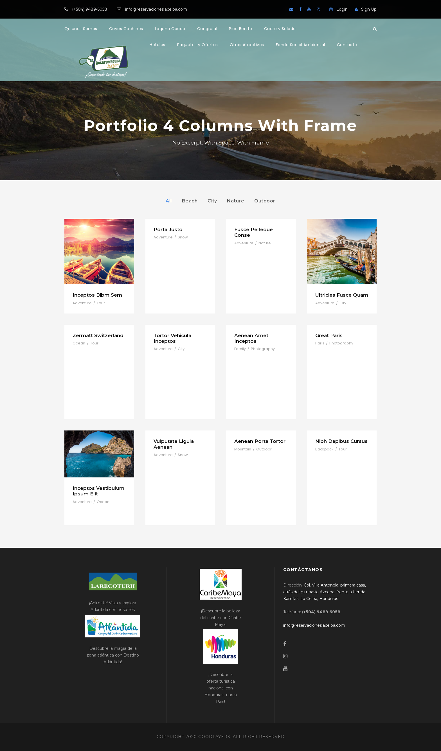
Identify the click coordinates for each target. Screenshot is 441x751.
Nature (235, 201)
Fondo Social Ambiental (300, 45)
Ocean (79, 343)
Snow (183, 237)
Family (240, 348)
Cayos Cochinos (126, 28)
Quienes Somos (80, 28)
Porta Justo (168, 229)
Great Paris (329, 335)
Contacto (347, 45)
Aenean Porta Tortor (259, 441)
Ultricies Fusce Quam (341, 295)
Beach (190, 201)
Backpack (324, 449)
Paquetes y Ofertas (197, 45)
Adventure (82, 303)
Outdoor (264, 201)
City (212, 201)
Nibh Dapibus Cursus (341, 441)
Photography (263, 348)
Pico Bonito (240, 28)
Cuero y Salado (280, 28)
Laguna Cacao (170, 28)
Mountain (242, 449)
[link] (324, 592)
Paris (319, 343)
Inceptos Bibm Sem (97, 295)
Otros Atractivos (247, 45)
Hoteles (157, 45)
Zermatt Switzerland (98, 335)
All (169, 201)
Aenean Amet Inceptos (251, 338)
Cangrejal (207, 28)
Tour (101, 303)
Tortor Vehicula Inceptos (172, 338)
